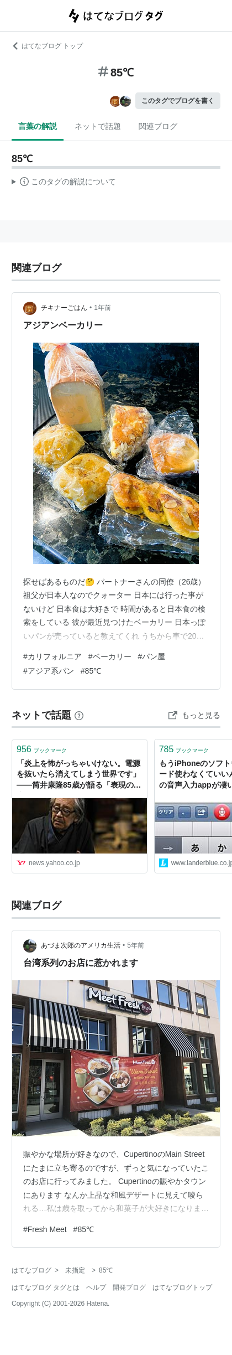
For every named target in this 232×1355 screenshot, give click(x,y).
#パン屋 (152, 656)
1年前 (102, 308)
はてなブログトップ (182, 1287)
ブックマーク (42, 749)
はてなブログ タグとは (46, 1287)
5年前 (135, 945)
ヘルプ (96, 1287)
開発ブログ (129, 1287)
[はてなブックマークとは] (79, 715)
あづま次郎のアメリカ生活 (80, 945)
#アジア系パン (48, 670)
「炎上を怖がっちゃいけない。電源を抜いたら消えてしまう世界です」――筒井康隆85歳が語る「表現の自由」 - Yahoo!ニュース (79, 775)
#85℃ (91, 670)
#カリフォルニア (52, 656)
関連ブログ (158, 126)
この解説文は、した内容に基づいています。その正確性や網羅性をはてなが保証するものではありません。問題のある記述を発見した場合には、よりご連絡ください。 (64, 183)
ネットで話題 (98, 126)
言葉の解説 (37, 126)
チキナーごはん (64, 308)
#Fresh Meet (45, 1229)
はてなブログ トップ (47, 46)
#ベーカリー (109, 656)
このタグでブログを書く (177, 101)
